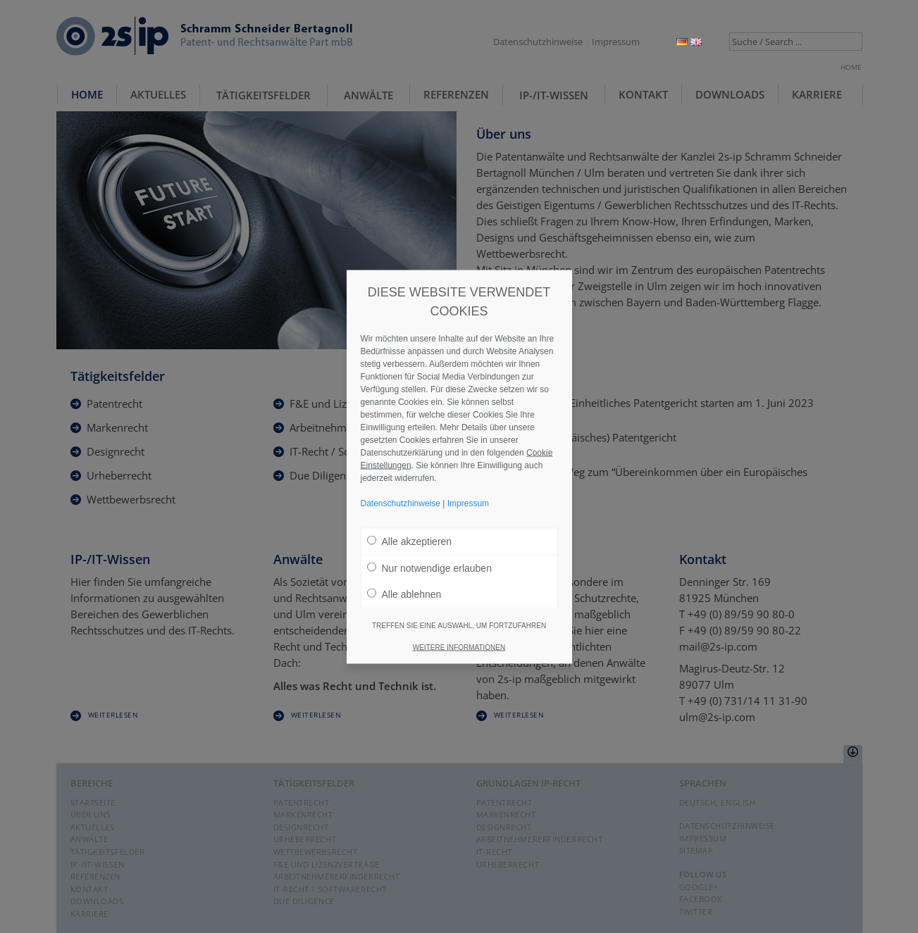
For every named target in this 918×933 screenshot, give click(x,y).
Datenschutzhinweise (538, 41)
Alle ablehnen (404, 593)
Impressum (616, 41)
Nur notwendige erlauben (429, 567)
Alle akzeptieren (409, 540)
